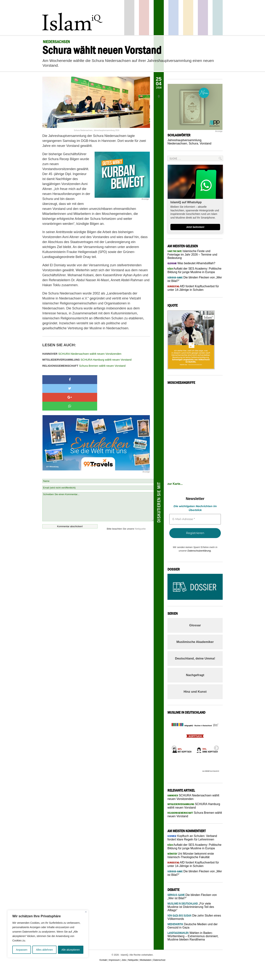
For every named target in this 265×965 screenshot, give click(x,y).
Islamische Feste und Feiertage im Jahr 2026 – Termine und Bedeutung (192, 254)
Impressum (114, 960)
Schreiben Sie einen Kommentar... (98, 480)
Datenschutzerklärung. (199, 550)
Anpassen (21, 949)
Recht (188, 17)
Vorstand (205, 143)
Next (215, 747)
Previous (173, 747)
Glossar (195, 625)
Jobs (123, 960)
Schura (193, 143)
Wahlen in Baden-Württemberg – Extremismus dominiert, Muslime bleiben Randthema (192, 936)
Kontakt (103, 960)
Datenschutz (159, 960)
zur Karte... (175, 483)
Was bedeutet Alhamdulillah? (191, 263)
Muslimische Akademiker (195, 642)
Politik (144, 17)
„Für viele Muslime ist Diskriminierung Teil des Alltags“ (190, 907)
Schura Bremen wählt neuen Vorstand (84, 365)
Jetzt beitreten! (195, 227)
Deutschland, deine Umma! (195, 658)
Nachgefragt (195, 675)
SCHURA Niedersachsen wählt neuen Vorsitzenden (81, 353)
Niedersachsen (177, 143)
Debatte (218, 17)
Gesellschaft (159, 17)
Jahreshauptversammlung (184, 140)
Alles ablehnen (44, 949)
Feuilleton (203, 17)
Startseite (129, 17)
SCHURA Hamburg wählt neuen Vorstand (87, 359)
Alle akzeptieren (70, 949)
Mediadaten (145, 960)
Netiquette (140, 502)
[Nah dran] (86, 912)
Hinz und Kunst (195, 691)
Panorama (173, 17)
